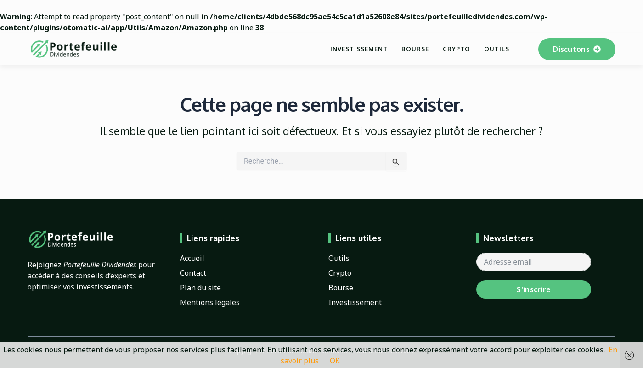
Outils (496, 48)
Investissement (359, 48)
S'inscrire (534, 289)
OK (335, 361)
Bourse (415, 48)
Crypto (456, 48)
